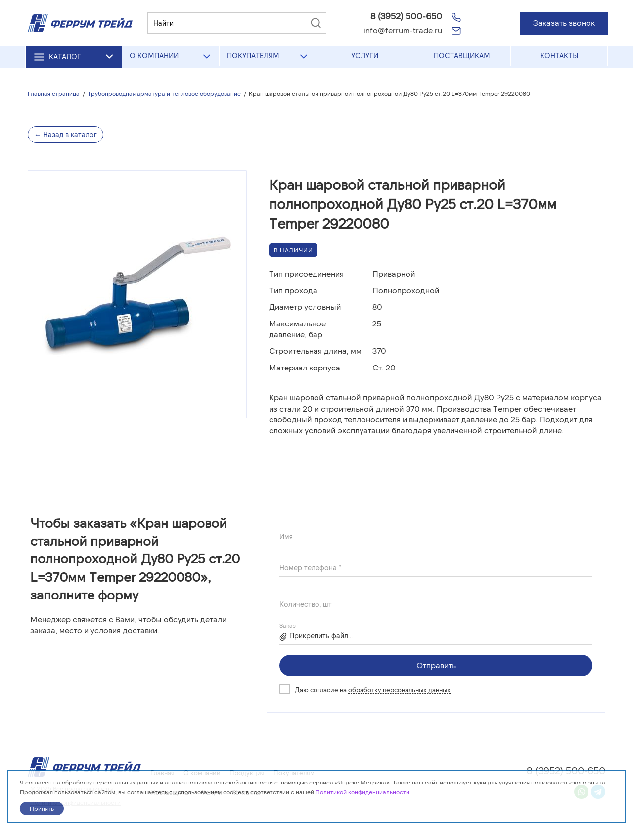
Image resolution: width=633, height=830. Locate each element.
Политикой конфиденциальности (362, 791)
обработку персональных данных (399, 689)
